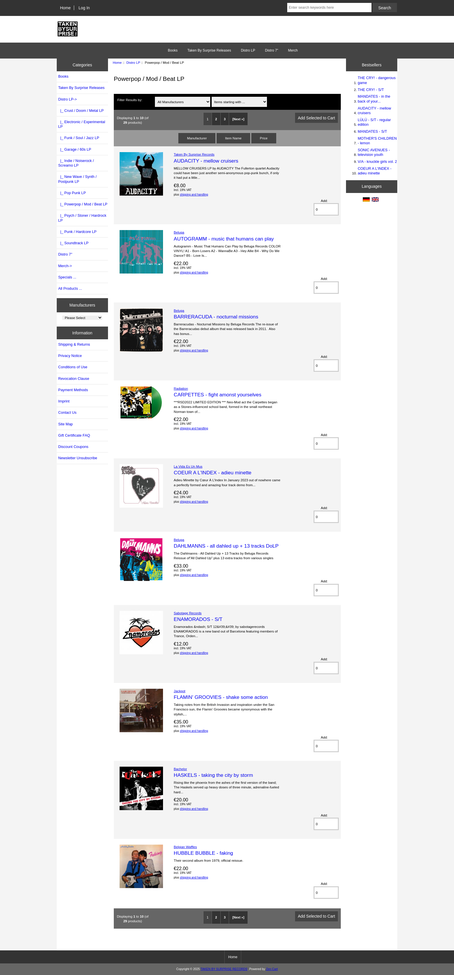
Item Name (233, 138)
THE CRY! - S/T (371, 90)
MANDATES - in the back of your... (374, 98)
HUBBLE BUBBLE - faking (203, 853)
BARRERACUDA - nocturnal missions (216, 317)
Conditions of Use (72, 367)
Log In (84, 8)
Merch (293, 50)
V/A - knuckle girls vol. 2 (377, 161)
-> (67, 99)
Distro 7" (271, 50)
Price (264, 138)
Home (65, 8)
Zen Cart (272, 969)
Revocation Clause (73, 378)
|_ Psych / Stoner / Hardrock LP (82, 217)
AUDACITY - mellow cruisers (206, 161)
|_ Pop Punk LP (72, 193)
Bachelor (180, 769)
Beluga (179, 232)
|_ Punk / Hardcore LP (77, 231)
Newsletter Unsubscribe (77, 458)
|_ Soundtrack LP (73, 243)
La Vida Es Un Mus (188, 466)
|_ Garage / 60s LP (74, 149)
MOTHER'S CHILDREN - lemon (377, 140)
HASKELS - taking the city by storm (213, 775)
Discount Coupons (73, 446)
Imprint (63, 401)
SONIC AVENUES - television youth (374, 152)
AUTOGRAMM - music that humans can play (224, 239)
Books (172, 50)
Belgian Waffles (185, 847)
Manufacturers (82, 305)
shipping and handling (194, 194)
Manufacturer (197, 138)
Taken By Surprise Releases (209, 50)
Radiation (181, 388)
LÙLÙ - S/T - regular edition (374, 122)
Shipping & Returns (74, 344)
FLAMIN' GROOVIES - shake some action (221, 697)
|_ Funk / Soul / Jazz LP (78, 138)
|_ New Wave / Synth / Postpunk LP (77, 178)
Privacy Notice (70, 355)
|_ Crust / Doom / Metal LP (81, 110)
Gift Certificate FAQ (74, 435)
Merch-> (65, 266)
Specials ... (67, 277)
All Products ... (70, 288)
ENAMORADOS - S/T (198, 619)
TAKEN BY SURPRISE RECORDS (224, 969)
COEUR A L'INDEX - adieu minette (212, 472)
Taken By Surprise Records (194, 154)
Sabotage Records (188, 613)
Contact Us (67, 412)
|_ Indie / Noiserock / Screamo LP (76, 162)
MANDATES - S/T (372, 131)
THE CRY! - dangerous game (377, 80)
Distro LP (133, 62)
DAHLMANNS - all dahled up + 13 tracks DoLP (226, 546)
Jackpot (179, 691)
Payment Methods (73, 390)
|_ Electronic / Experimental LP (81, 124)
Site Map (65, 424)
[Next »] (238, 119)
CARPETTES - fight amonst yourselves (217, 395)
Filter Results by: (129, 100)
